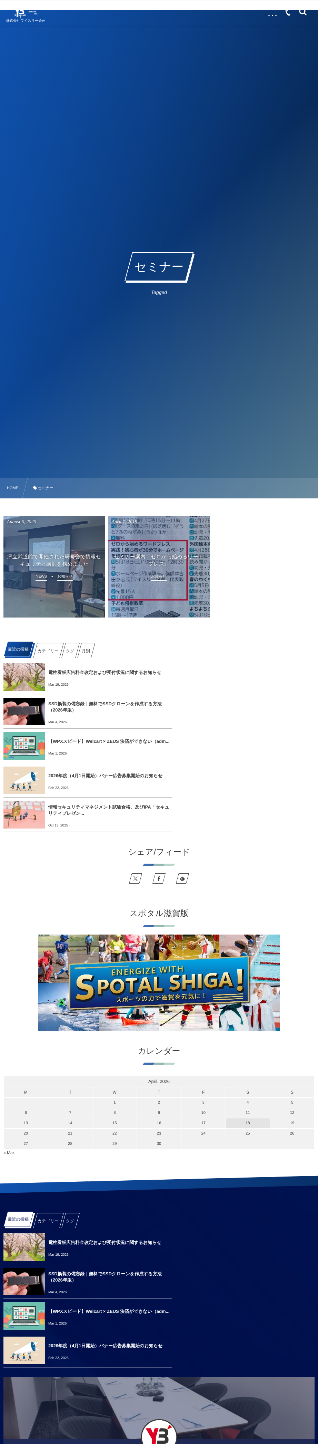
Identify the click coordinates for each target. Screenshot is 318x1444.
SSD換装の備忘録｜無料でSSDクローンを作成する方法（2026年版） (258, 672)
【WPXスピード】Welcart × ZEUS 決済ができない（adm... (100, 707)
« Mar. (9, 1084)
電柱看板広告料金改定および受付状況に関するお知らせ (102, 672)
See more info (159, 1359)
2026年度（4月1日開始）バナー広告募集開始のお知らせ (259, 707)
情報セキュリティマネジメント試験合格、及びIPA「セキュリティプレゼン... (99, 741)
